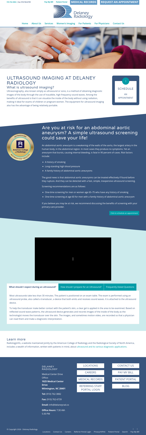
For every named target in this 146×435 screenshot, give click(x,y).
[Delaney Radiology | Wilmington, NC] (73, 12)
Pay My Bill (125, 372)
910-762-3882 (11, 2)
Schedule (126, 88)
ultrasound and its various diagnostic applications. (102, 346)
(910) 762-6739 (54, 399)
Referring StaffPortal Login (90, 387)
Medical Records (90, 379)
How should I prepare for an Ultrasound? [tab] (81, 286)
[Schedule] (125, 81)
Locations (90, 365)
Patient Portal (125, 379)
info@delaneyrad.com (60, 404)
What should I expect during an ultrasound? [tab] (32, 286)
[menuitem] (49, 2)
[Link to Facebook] (133, 429)
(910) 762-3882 (53, 393)
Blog (125, 386)
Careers (90, 372)
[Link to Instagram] (137, 429)
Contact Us (126, 365)
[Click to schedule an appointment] (124, 213)
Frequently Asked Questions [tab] (120, 286)
